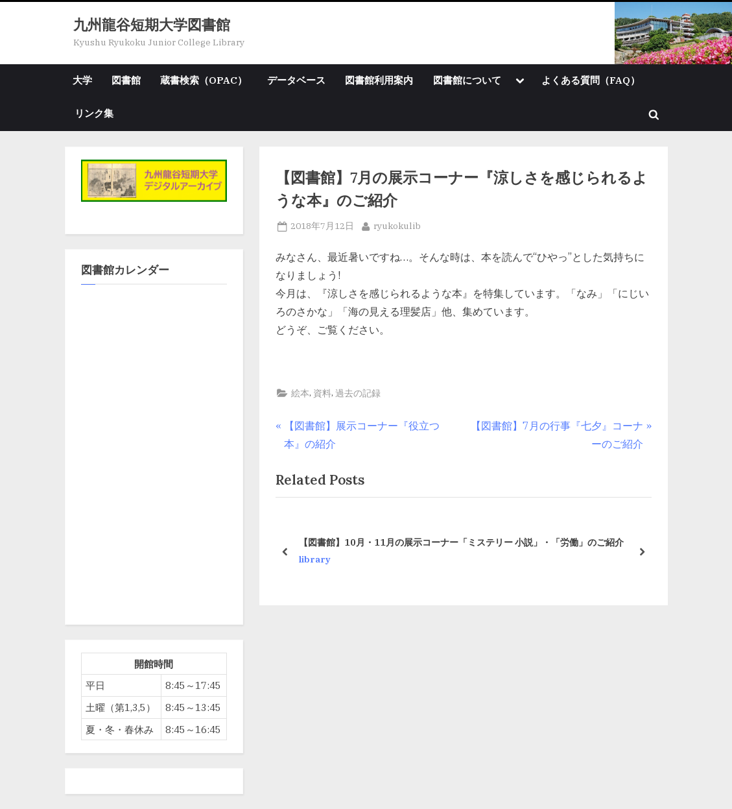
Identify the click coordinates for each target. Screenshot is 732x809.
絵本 (300, 393)
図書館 (126, 79)
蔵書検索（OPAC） (203, 79)
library (315, 559)
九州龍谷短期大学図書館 (151, 24)
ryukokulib (397, 225)
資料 (322, 393)
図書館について (467, 79)
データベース (296, 79)
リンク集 (94, 112)
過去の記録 (358, 393)
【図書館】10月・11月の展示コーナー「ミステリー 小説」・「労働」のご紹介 (461, 541)
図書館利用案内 (379, 79)
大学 (82, 79)
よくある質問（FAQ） (590, 79)
